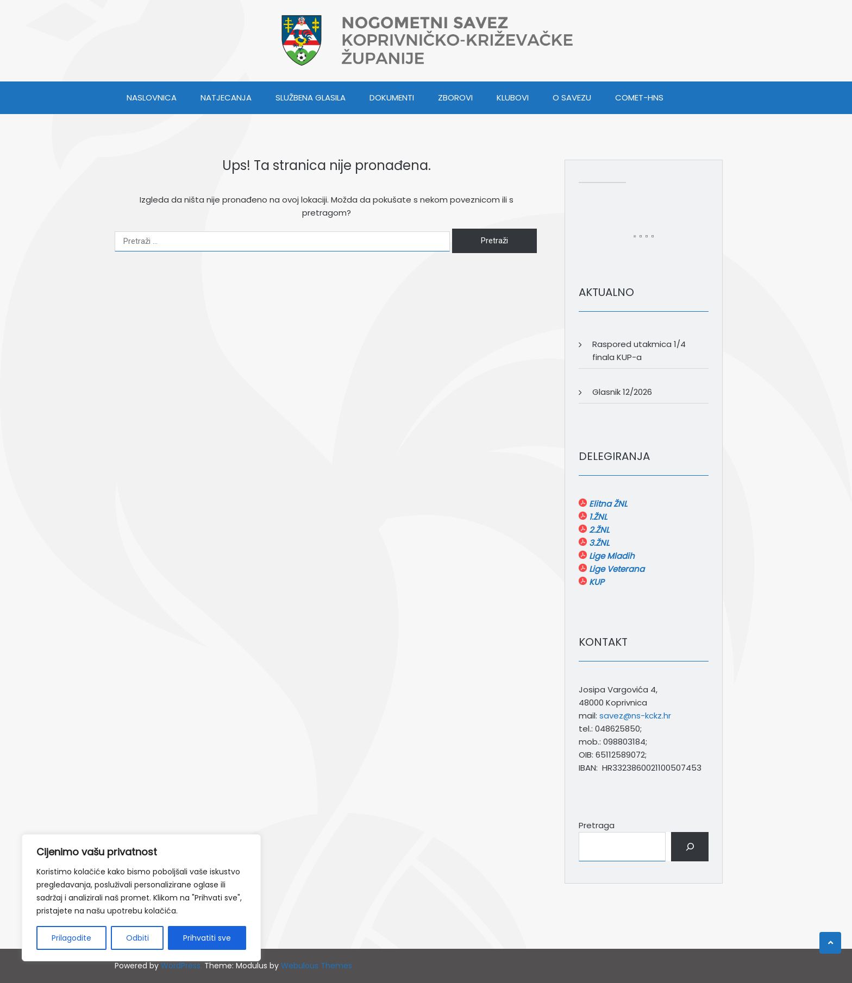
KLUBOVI (513, 97)
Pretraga (597, 825)
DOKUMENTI (391, 97)
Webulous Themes (316, 965)
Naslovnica (152, 97)
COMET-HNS (639, 97)
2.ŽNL (598, 529)
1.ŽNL (597, 516)
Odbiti (137, 937)
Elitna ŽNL (607, 503)
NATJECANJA (226, 97)
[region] (141, 897)
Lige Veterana (615, 569)
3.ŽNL (598, 543)
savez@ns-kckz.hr (635, 715)
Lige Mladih (611, 556)
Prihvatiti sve (207, 937)
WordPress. (181, 965)
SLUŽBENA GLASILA (310, 97)
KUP (595, 582)
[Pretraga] (690, 846)
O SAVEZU (572, 97)
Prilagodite (71, 937)
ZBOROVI (455, 97)
